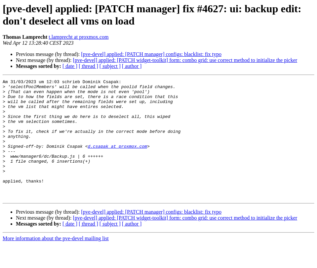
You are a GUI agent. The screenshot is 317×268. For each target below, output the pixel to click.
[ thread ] (88, 66)
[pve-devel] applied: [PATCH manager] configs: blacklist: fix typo (151, 54)
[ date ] (69, 66)
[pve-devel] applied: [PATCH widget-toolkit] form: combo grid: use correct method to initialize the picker (185, 60)
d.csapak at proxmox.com (117, 160)
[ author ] (132, 66)
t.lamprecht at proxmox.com (78, 37)
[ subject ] (110, 66)
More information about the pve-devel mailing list (56, 262)
